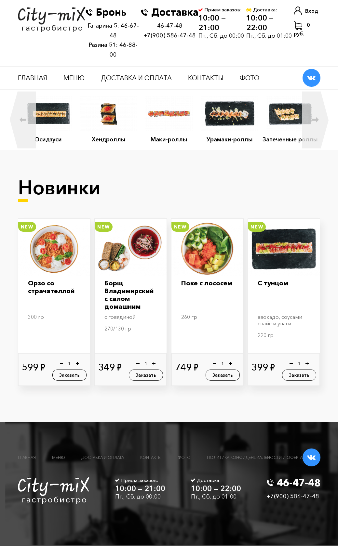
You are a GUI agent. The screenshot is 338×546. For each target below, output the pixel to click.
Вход (306, 10)
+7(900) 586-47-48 (169, 35)
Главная (32, 78)
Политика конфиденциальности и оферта (255, 457)
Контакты (205, 78)
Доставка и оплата (136, 78)
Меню (74, 78)
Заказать (69, 375)
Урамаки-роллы (230, 139)
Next (315, 119)
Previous (23, 119)
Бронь (106, 12)
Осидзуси (48, 139)
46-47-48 (170, 25)
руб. (302, 29)
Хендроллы (109, 139)
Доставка (169, 12)
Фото (249, 78)
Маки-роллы (169, 139)
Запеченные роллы (290, 139)
